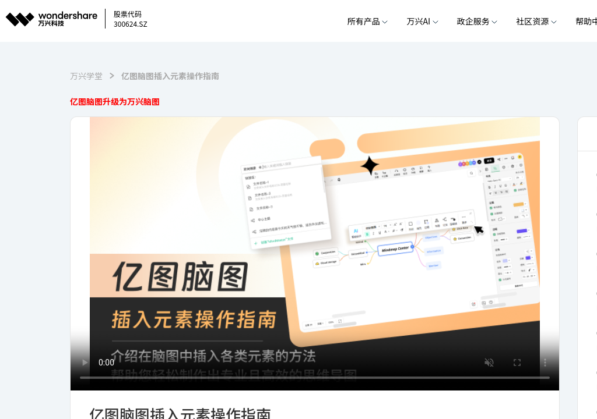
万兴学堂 (86, 75)
